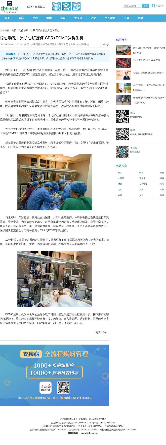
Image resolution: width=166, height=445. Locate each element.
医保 (162, 172)
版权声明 (64, 419)
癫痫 (162, 178)
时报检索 (23, 30)
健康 (120, 184)
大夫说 (78, 18)
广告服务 (83, 419)
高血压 (142, 178)
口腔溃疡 (143, 184)
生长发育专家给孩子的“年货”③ (146, 60)
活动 (93, 18)
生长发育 (110, 18)
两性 (120, 189)
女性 (141, 195)
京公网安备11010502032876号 (83, 430)
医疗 (162, 195)
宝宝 (162, 184)
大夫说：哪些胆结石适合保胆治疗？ (149, 73)
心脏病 (121, 178)
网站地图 (93, 419)
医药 (21, 18)
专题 (126, 18)
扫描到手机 (83, 44)
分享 (73, 44)
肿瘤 (141, 189)
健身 (141, 172)
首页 (7, 18)
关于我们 (102, 419)
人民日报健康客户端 (41, 30)
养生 (120, 172)
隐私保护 (73, 419)
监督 (63, 18)
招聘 (140, 18)
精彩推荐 (121, 39)
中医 (162, 189)
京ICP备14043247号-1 (115, 426)
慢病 (49, 18)
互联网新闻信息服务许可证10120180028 (48, 430)
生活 (35, 18)
